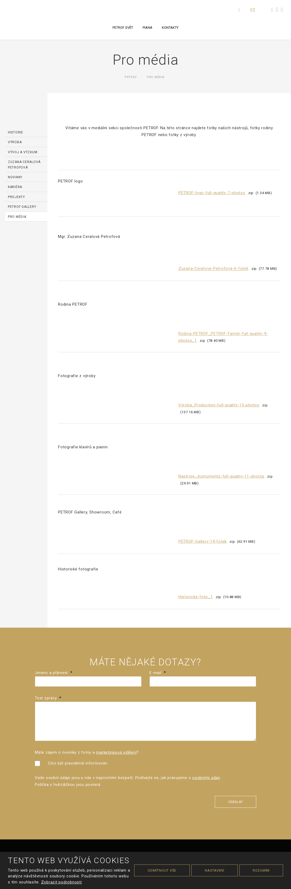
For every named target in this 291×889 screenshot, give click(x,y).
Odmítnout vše (162, 870)
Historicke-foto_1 (195, 490)
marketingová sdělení (116, 648)
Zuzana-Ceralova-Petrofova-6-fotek (213, 249)
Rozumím (261, 870)
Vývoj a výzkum (22, 152)
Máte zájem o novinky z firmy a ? (87, 648)
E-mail (157, 568)
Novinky (15, 177)
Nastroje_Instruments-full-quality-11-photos (221, 393)
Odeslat (235, 697)
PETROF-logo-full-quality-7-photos (211, 192)
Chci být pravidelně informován (78, 658)
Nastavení (214, 870)
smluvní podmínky (210, 840)
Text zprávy (48, 593)
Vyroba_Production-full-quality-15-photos (218, 343)
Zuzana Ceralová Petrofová (24, 164)
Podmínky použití (150, 833)
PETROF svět (123, 28)
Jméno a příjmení (53, 568)
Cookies (175, 833)
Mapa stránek (121, 833)
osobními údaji (206, 673)
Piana (147, 28)
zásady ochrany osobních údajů (164, 840)
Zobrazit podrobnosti (61, 882)
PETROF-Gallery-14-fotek (202, 444)
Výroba (15, 142)
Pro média (17, 217)
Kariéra (15, 187)
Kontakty (170, 28)
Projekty (16, 197)
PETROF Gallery (22, 207)
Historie (15, 132)
